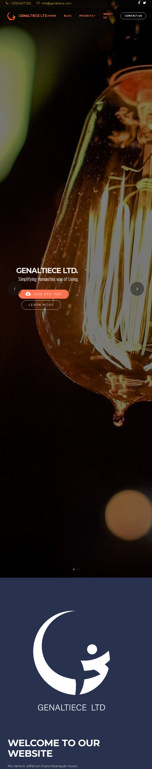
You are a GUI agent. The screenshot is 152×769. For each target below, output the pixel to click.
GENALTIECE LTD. (33, 16)
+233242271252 (21, 3)
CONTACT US (133, 15)
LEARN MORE (41, 261)
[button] (15, 245)
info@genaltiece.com (57, 3)
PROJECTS (86, 15)
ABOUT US (108, 15)
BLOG (67, 15)
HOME (52, 15)
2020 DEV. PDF (44, 250)
